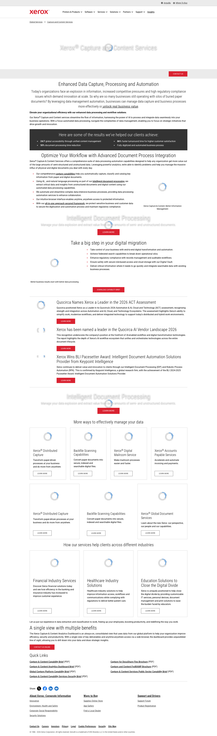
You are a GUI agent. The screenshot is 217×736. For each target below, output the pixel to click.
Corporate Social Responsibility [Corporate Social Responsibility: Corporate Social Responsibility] (44, 710)
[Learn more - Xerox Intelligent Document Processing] (108, 225)
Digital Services (36, 22)
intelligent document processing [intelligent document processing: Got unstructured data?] (108, 181)
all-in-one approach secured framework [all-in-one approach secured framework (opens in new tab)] (65, 203)
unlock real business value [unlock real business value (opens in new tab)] (120, 106)
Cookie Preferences (87, 726)
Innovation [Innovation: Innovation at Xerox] (34, 701)
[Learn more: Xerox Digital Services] (162, 511)
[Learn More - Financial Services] (54, 584)
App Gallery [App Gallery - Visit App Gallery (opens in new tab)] (89, 706)
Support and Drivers (149, 696)
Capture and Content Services (60, 22)
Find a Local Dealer (92, 710)
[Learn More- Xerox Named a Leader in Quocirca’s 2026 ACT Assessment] (66, 321)
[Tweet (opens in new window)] (39, 688)
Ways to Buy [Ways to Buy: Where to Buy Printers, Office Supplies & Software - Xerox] (91, 696)
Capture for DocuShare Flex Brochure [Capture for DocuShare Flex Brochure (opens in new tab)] (129, 661)
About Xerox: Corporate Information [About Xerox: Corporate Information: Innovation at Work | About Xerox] (50, 696)
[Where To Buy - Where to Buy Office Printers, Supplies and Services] (180, 3)
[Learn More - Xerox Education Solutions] (162, 584)
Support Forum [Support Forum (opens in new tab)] (144, 701)
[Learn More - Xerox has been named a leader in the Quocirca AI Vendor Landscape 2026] (66, 348)
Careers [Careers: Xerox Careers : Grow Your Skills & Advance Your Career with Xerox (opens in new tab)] (45, 726)
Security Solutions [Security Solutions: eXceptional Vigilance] (38, 715)
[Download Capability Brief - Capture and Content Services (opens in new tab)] (108, 289)
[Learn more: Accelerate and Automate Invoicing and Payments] (169, 454)
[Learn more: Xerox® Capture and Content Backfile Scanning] (88, 454)
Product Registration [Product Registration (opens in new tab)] (147, 706)
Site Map (112, 726)
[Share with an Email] (56, 688)
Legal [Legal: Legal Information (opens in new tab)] (73, 726)
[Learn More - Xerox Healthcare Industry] (108, 584)
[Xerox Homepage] (39, 12)
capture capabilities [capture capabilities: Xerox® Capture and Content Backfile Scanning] (65, 173)
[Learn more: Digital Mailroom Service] (129, 454)
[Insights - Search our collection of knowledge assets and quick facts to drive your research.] (151, 12)
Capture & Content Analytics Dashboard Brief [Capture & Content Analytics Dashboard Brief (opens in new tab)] (52, 666)
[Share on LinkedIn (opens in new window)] (51, 688)
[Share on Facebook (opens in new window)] (45, 688)
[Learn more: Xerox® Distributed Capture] (48, 454)
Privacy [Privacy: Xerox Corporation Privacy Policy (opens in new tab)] (65, 726)
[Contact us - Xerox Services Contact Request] (178, 74)
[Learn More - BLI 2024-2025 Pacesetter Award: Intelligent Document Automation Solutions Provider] (66, 380)
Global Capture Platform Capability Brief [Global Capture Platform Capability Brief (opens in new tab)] (49, 671)
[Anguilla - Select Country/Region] (166, 3)
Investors (55, 726)
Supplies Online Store (93, 701)
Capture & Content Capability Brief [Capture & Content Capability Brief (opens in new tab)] (47, 661)
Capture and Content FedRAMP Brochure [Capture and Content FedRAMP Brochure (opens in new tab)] (131, 666)
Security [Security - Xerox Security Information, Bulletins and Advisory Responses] (102, 726)
